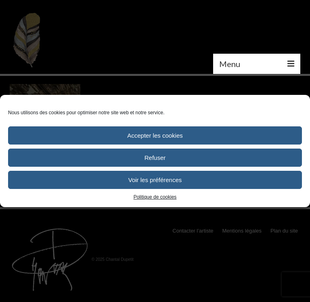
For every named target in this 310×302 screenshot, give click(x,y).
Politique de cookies (155, 197)
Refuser (155, 157)
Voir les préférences (155, 179)
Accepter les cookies (155, 135)
